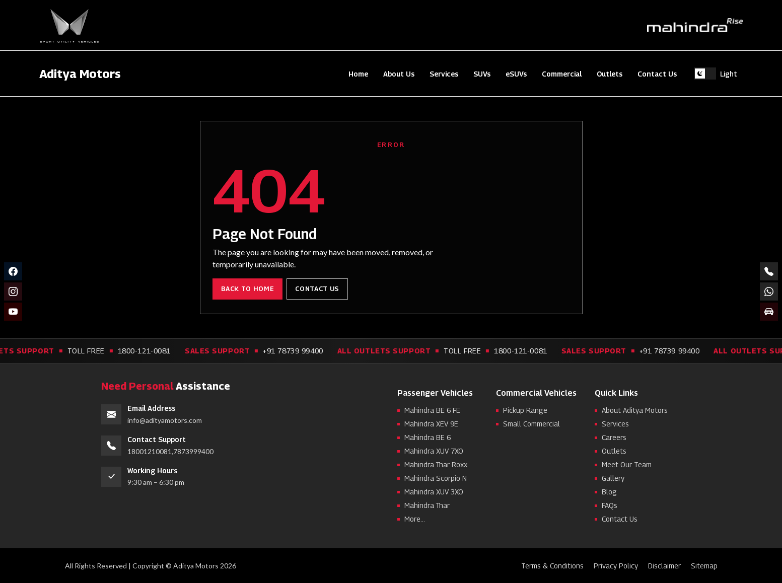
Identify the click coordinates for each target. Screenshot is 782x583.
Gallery (613, 478)
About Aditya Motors (635, 410)
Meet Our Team (627, 464)
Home (358, 73)
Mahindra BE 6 (427, 437)
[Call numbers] (769, 271)
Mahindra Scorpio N (435, 478)
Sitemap (704, 565)
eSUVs (516, 73)
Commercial (562, 73)
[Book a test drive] (769, 312)
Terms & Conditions (552, 565)
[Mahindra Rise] (695, 25)
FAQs (609, 505)
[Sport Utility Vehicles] (69, 25)
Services (444, 73)
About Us (398, 73)
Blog (609, 491)
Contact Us (657, 73)
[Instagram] (13, 291)
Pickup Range (525, 410)
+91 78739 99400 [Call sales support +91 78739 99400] (303, 350)
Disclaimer (664, 565)
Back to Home (247, 288)
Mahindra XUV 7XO (433, 451)
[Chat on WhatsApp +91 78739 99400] (769, 291)
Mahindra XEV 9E (431, 423)
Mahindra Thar (427, 505)
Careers (614, 437)
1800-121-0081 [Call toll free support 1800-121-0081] (153, 350)
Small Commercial (531, 423)
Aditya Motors (80, 73)
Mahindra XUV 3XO (433, 491)
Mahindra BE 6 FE (432, 410)
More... (414, 519)
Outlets (609, 73)
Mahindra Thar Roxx (435, 464)
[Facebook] (13, 271)
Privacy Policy (616, 565)
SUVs (481, 73)
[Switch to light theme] (715, 73)
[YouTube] (13, 312)
